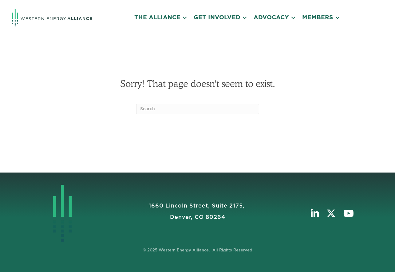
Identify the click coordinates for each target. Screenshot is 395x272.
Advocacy (271, 18)
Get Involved (217, 18)
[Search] (197, 109)
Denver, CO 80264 (197, 217)
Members (317, 18)
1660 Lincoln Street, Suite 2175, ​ (198, 206)
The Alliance (157, 18)
